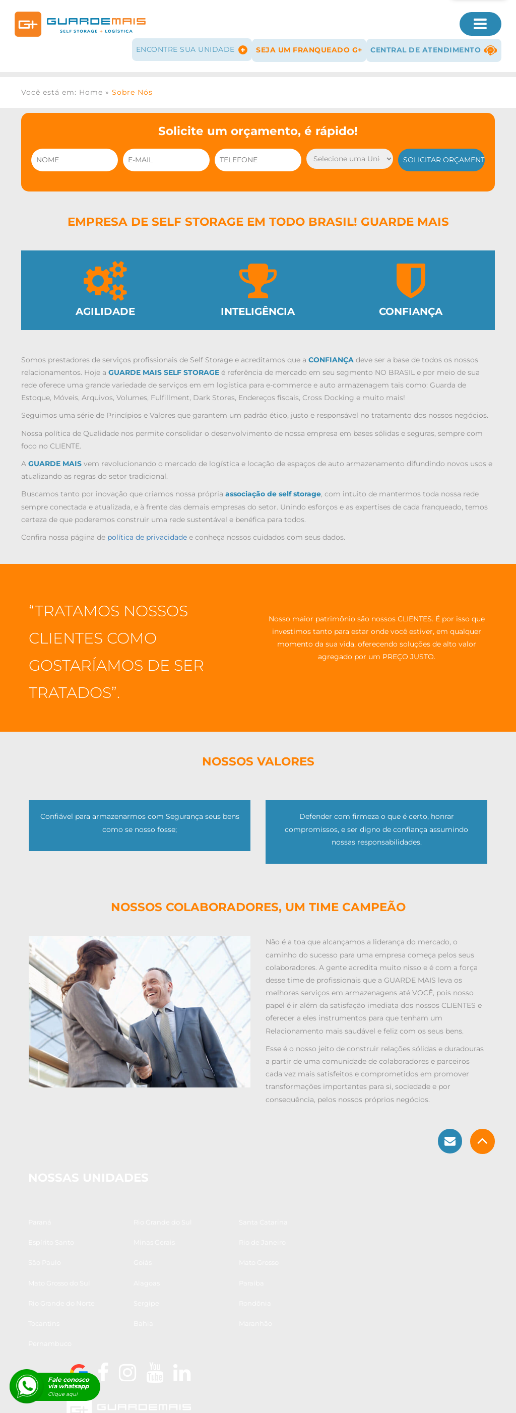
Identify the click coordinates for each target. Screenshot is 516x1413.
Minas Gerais (49, 1256)
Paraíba (296, 1276)
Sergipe (127, 1297)
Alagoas (212, 1276)
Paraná (40, 1236)
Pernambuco (220, 1317)
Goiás (293, 1256)
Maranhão (130, 1317)
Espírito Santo (307, 1236)
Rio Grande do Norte (62, 1297)
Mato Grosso (49, 1276)
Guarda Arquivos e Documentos (354, 1396)
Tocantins (299, 1297)
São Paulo (215, 1256)
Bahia (38, 1317)
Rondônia (215, 1297)
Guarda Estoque (264, 1396)
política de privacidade (147, 537)
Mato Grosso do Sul (145, 1276)
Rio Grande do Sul (143, 1236)
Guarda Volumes (199, 1396)
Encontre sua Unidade (189, 46)
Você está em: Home (62, 88)
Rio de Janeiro (137, 1256)
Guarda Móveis (135, 1396)
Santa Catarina (223, 1236)
